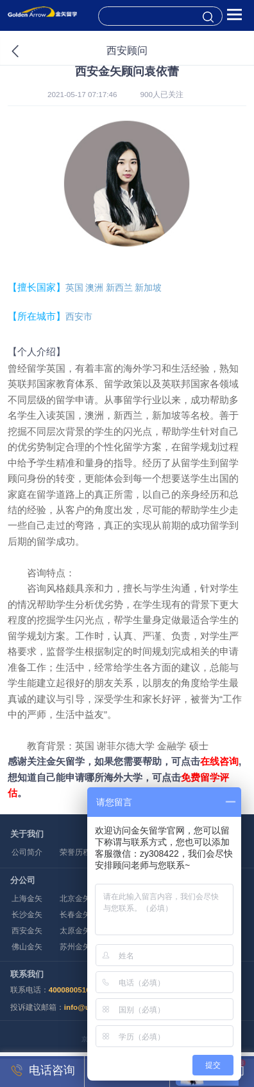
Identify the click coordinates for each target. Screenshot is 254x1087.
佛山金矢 (27, 946)
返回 (29, 51)
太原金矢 (75, 930)
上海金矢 (27, 898)
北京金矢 (75, 898)
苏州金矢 (75, 946)
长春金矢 (75, 914)
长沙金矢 (27, 914)
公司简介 (27, 852)
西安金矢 (27, 930)
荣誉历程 (75, 852)
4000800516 (69, 989)
